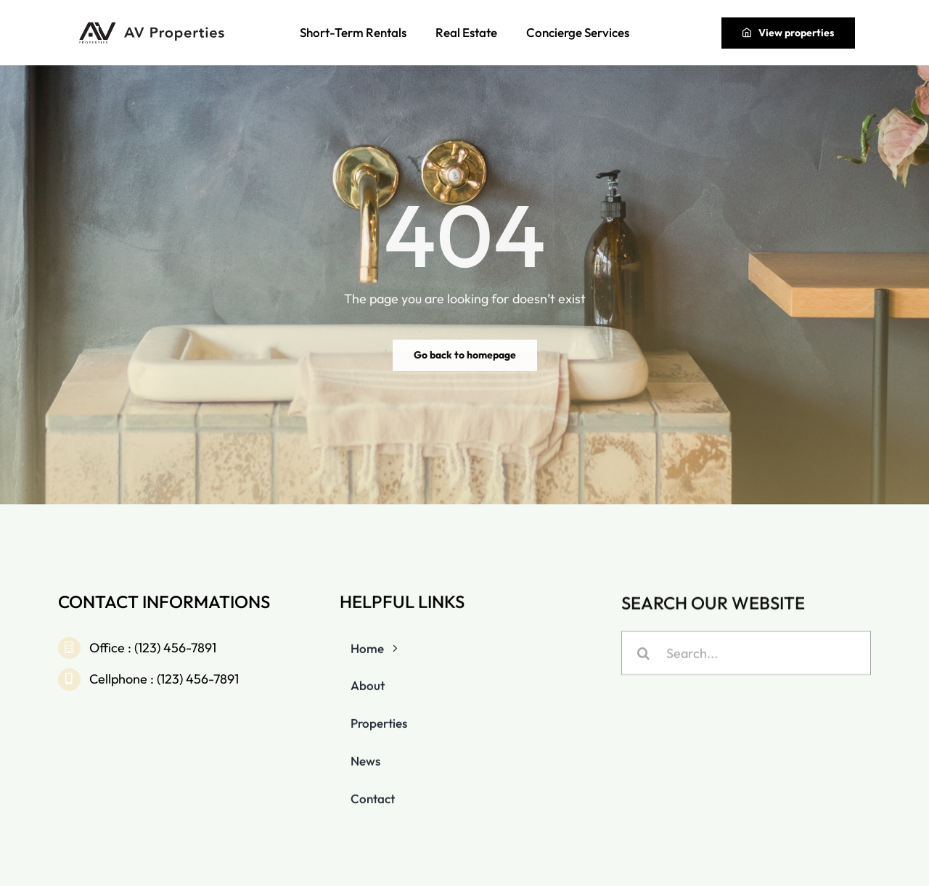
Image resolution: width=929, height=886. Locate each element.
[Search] (643, 654)
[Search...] (746, 654)
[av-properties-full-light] (154, 25)
